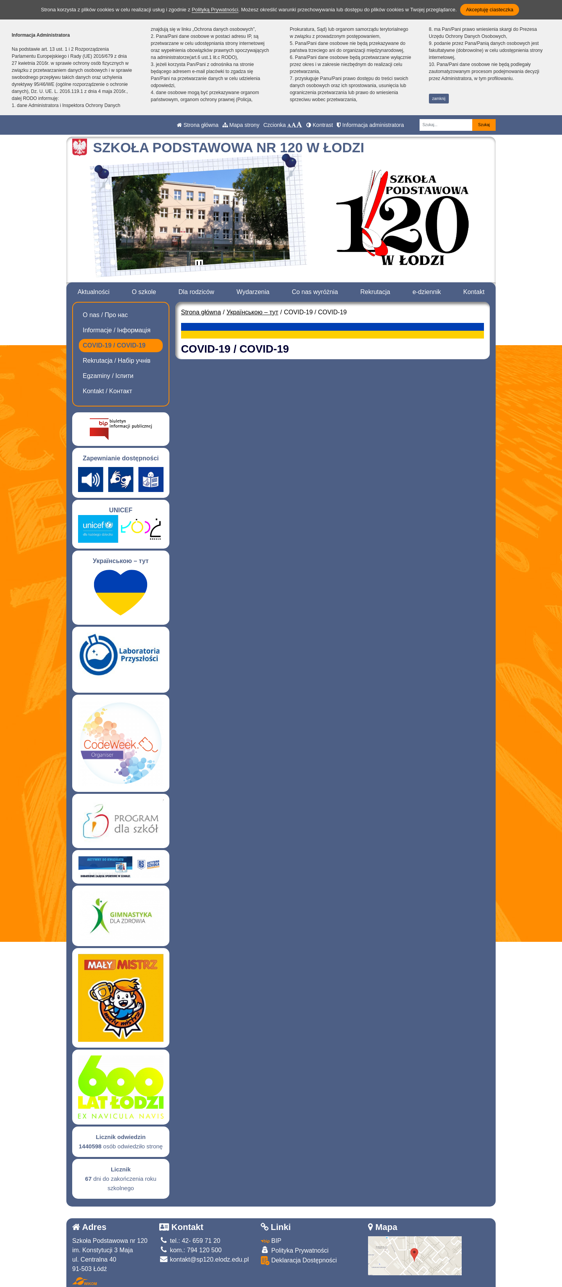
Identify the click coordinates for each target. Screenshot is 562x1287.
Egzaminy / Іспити (108, 376)
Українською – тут (253, 312)
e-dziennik (427, 292)
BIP (271, 1240)
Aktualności (94, 292)
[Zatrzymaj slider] (199, 265)
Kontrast (319, 125)
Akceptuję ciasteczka (489, 9)
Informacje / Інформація (117, 330)
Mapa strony (241, 125)
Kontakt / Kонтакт (107, 391)
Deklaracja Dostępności (299, 1260)
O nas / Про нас (105, 315)
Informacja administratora (370, 125)
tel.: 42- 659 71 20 (189, 1240)
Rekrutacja (375, 292)
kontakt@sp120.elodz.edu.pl (204, 1259)
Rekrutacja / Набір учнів (117, 360)
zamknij (438, 98)
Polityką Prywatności (215, 9)
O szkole (144, 292)
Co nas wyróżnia (315, 292)
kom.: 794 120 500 (190, 1250)
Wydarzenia (253, 292)
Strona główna (197, 125)
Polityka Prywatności (295, 1250)
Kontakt (473, 292)
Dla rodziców (196, 292)
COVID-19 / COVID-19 (114, 345)
